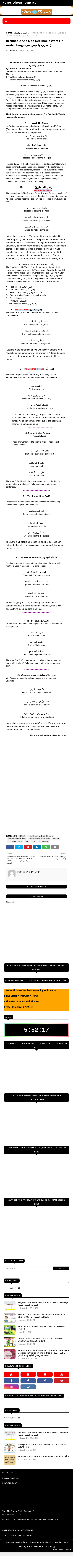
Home (6, 2)
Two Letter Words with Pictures (22, 998)
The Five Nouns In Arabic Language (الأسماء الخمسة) (43, 1460)
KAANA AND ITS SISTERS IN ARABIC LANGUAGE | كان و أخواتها (43, 1449)
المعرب (34, 842)
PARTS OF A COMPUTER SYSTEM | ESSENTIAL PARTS (41, 1331)
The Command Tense (34, 370)
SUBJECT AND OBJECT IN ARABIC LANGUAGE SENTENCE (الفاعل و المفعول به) (41, 1319)
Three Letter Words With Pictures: (23, 1003)
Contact (30, 2)
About (17, 2)
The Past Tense (22, 311)
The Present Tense (43, 191)
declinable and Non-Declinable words (40, 837)
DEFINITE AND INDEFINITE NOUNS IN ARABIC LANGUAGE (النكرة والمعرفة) (40, 1343)
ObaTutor (13, 51)
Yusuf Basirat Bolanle (15, 842)
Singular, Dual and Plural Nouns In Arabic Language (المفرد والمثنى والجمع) (43, 1307)
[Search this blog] (28, 1272)
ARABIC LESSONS (19, 837)
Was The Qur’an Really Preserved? (18, 1514)
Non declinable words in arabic (39, 840)
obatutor (56, 840)
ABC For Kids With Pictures (19, 1009)
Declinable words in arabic (17, 840)
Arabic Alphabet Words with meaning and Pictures (31, 992)
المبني (27, 842)
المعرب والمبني (20, 32)
